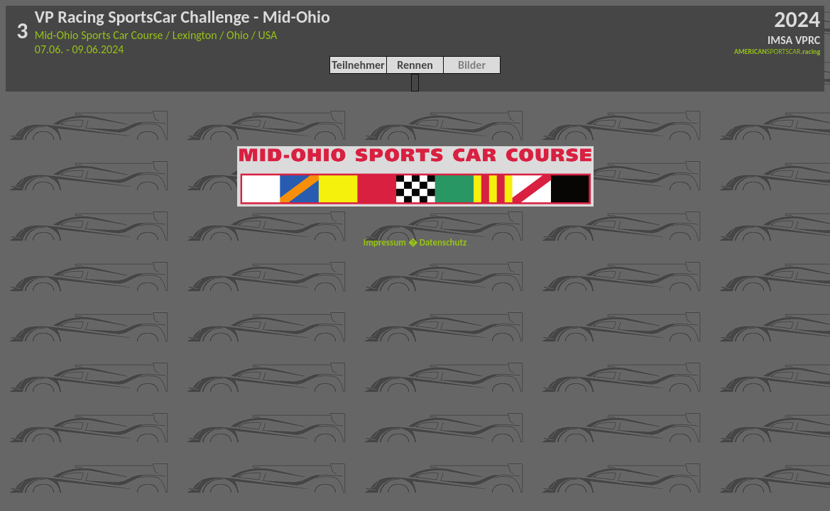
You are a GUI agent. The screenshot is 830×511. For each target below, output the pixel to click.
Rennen (415, 65)
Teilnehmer (358, 65)
